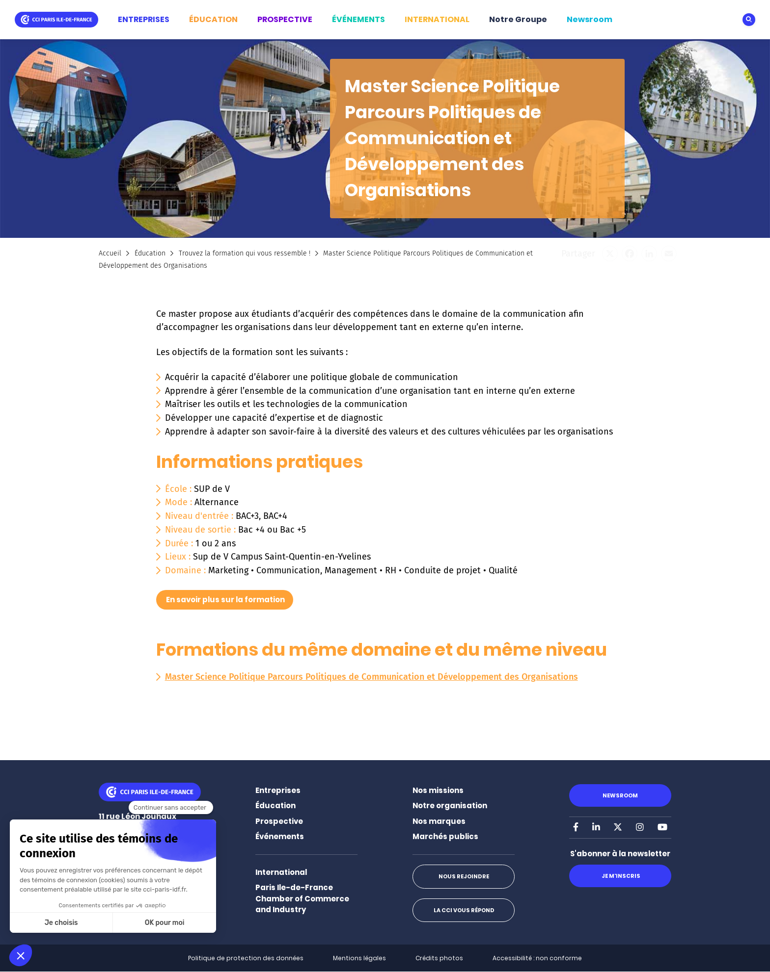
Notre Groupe (518, 19)
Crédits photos (439, 958)
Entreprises (278, 790)
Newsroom (589, 19)
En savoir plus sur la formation (225, 599)
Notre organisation (449, 805)
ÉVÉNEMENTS (358, 19)
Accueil (110, 253)
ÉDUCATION (213, 19)
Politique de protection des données (245, 958)
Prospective (279, 821)
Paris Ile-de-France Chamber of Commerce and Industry (302, 898)
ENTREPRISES (143, 19)
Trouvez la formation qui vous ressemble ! (244, 253)
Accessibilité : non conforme (537, 958)
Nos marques (439, 821)
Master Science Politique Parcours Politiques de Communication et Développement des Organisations (371, 676)
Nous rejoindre (463, 876)
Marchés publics (445, 836)
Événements (279, 836)
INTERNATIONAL (437, 19)
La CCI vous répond (463, 910)
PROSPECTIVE (284, 19)
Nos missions (438, 790)
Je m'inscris (620, 876)
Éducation (150, 253)
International (281, 872)
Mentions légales (359, 958)
